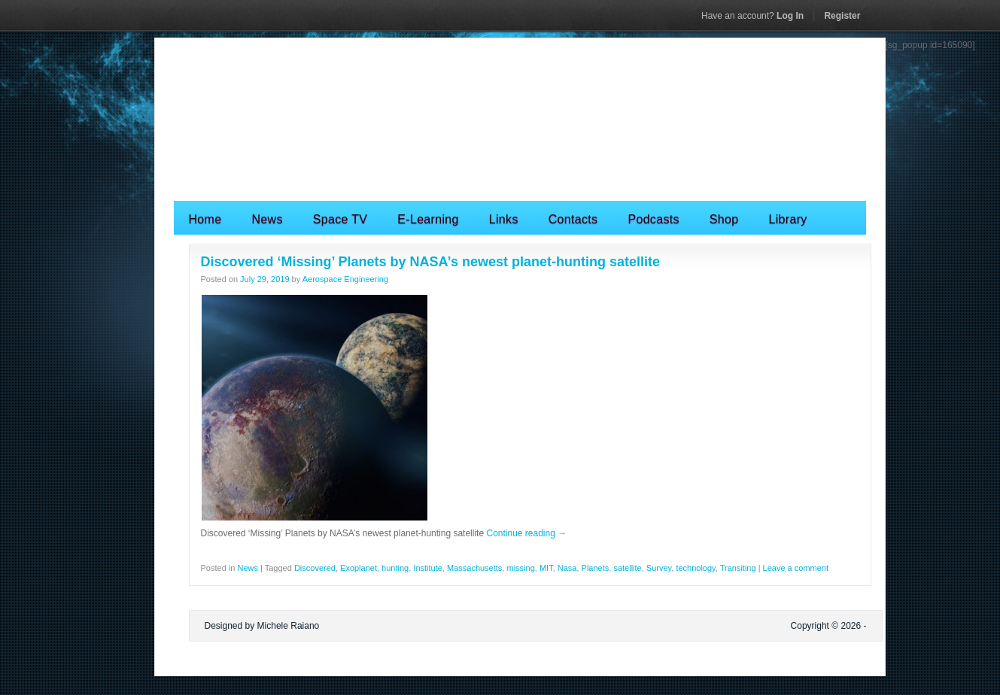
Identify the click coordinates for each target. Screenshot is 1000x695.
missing (520, 567)
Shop (724, 219)
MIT (546, 567)
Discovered (315, 567)
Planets (595, 567)
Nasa (567, 567)
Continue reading (526, 533)
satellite (627, 567)
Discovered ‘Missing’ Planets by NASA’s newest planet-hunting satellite (431, 261)
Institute (427, 567)
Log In (752, 16)
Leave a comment (795, 567)
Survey (658, 567)
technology (695, 567)
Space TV (340, 219)
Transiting (738, 567)
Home (205, 219)
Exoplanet (358, 567)
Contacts (573, 219)
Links (503, 219)
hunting (395, 567)
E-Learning (427, 219)
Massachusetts (474, 567)
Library (787, 219)
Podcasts (653, 219)
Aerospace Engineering (345, 279)
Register (842, 16)
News (266, 219)
